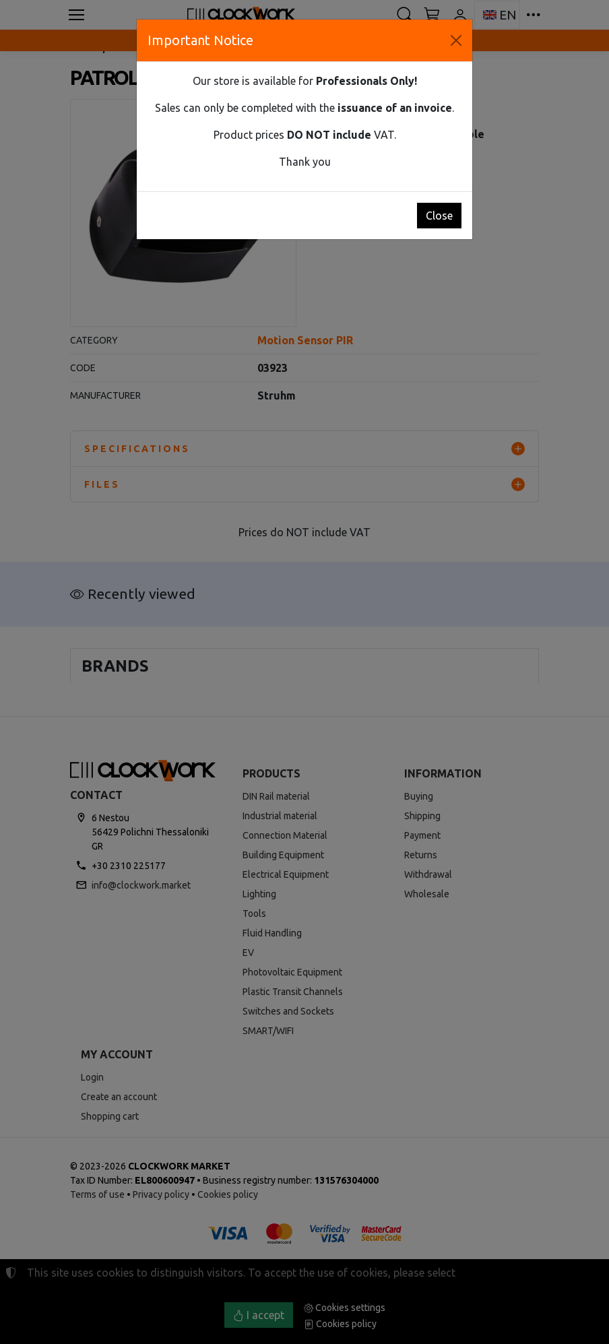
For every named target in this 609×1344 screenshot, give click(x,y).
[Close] (456, 40)
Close (439, 216)
